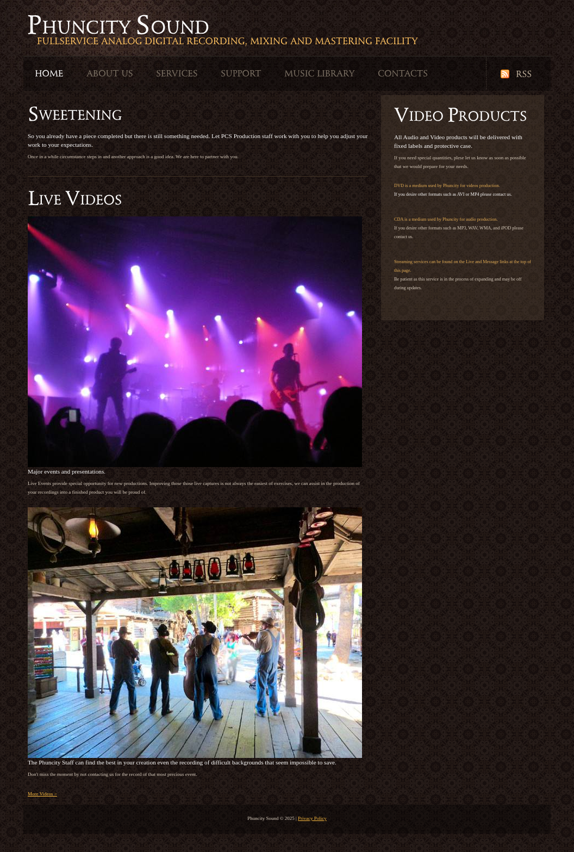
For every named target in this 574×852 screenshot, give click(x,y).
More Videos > (42, 794)
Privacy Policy (312, 818)
